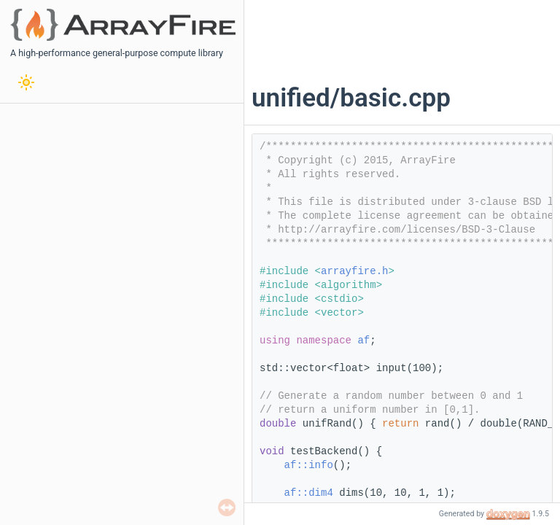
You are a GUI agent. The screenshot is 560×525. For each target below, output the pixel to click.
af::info (308, 465)
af (363, 340)
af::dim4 (308, 493)
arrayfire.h (354, 271)
